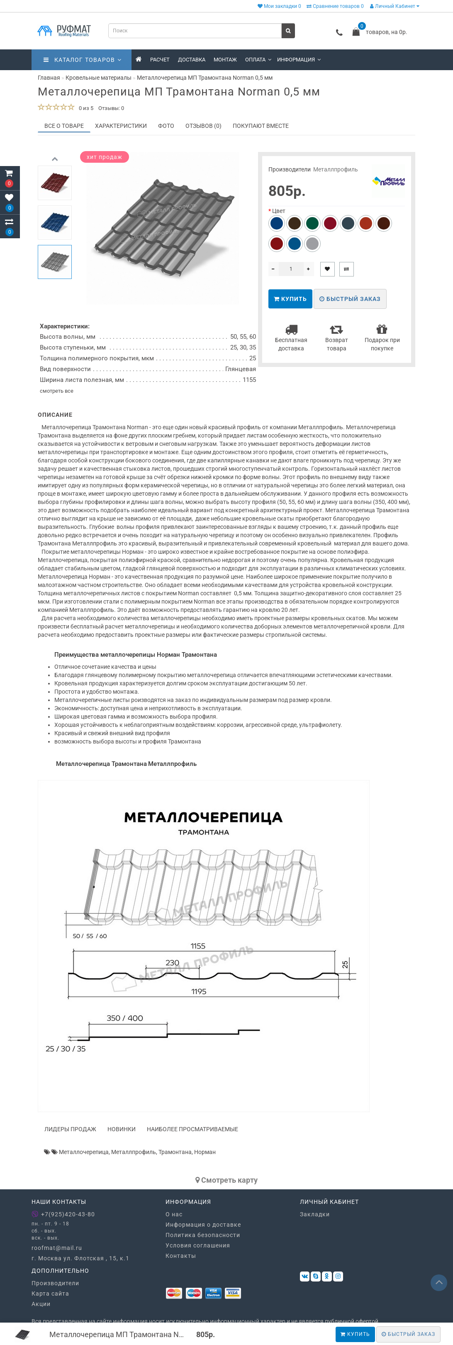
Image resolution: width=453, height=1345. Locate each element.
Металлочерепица (84, 1152)
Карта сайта (50, 1293)
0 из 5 (84, 108)
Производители (55, 1283)
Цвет (278, 211)
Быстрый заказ (350, 299)
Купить (355, 1334)
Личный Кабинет (394, 6)
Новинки (121, 1129)
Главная (49, 77)
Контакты (181, 1255)
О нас (174, 1214)
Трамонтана (175, 1152)
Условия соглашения (198, 1245)
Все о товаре (64, 125)
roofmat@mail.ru (57, 1248)
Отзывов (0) (203, 125)
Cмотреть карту (226, 1180)
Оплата (258, 59)
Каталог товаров (83, 59)
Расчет (160, 59)
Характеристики (121, 125)
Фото (166, 125)
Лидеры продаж (70, 1129)
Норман (205, 1152)
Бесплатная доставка (291, 337)
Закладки (315, 1214)
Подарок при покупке (382, 337)
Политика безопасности (203, 1235)
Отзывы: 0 (111, 108)
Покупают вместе (261, 125)
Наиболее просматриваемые (192, 1129)
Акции (41, 1304)
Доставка (191, 59)
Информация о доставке (203, 1224)
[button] (55, 291)
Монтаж (225, 59)
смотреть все (56, 391)
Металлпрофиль (335, 169)
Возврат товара (336, 337)
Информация (299, 59)
